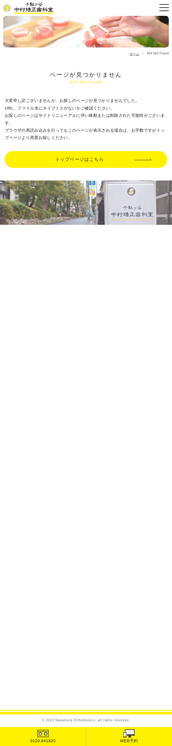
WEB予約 (129, 740)
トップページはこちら (79, 159)
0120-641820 (42, 740)
